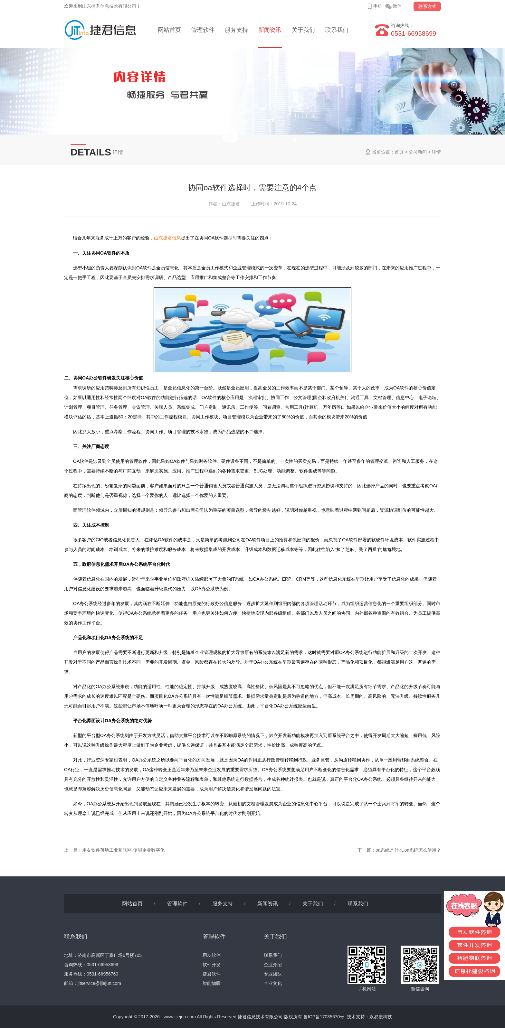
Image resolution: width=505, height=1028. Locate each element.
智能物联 (212, 983)
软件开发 (212, 964)
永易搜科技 (380, 1016)
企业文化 (273, 983)
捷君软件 (212, 974)
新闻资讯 (269, 30)
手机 (377, 6)
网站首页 (169, 30)
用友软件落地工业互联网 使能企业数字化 (123, 850)
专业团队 (273, 974)
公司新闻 (418, 151)
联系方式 (427, 6)
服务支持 (236, 30)
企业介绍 (273, 964)
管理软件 (202, 30)
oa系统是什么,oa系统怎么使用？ (408, 850)
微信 (397, 6)
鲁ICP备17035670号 (324, 1016)
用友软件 (212, 955)
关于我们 (303, 30)
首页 (399, 151)
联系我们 (336, 30)
